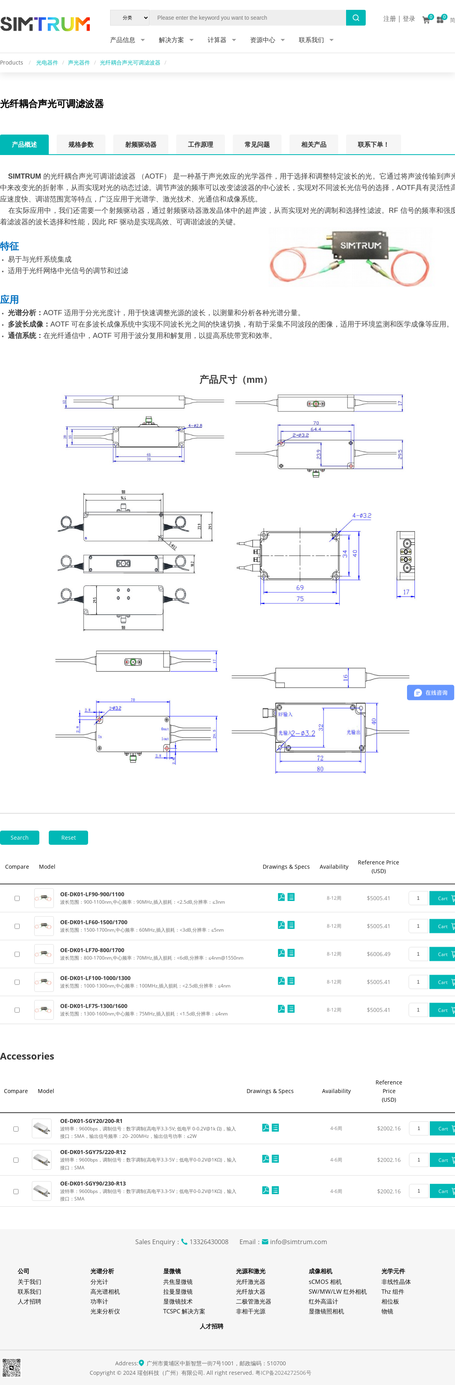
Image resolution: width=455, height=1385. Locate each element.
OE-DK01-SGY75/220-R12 (93, 1202)
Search (20, 837)
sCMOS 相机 (325, 1281)
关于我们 (29, 1281)
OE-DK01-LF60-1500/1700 (93, 986)
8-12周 (334, 961)
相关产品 (313, 144)
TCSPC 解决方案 (184, 1311)
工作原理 (200, 144)
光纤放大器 (250, 1291)
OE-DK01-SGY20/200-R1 (91, 1171)
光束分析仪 (105, 1311)
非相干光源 (250, 1311)
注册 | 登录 (399, 18)
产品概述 (24, 144)
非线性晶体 (396, 1281)
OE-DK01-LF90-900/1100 (92, 958)
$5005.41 (379, 962)
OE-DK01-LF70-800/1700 (92, 1014)
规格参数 (81, 144)
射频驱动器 (141, 144)
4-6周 (336, 1179)
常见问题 (257, 144)
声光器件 (79, 62)
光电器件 (47, 62)
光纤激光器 (250, 1281)
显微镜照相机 (326, 1311)
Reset (68, 837)
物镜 (387, 1311)
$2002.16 (389, 1179)
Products (12, 62)
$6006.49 (379, 1017)
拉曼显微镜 (178, 1291)
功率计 (99, 1301)
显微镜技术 (178, 1301)
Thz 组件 (392, 1291)
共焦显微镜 (178, 1281)
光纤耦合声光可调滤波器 (130, 62)
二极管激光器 (253, 1301)
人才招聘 (29, 1301)
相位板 (390, 1301)
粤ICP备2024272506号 (283, 1372)
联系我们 (29, 1291)
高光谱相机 (105, 1291)
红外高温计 (323, 1301)
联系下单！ (373, 144)
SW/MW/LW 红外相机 (338, 1291)
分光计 (99, 1281)
